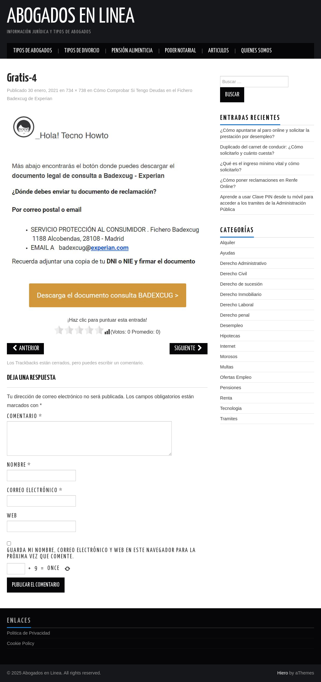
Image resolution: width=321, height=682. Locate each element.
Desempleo (231, 325)
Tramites (228, 418)
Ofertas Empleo (235, 377)
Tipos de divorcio (81, 51)
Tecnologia (231, 408)
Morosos (228, 356)
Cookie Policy (20, 643)
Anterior (25, 349)
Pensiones (230, 387)
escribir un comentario (120, 362)
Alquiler (227, 242)
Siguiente (188, 349)
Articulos (218, 51)
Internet (227, 346)
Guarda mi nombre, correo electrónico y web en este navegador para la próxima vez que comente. (101, 554)
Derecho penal (235, 315)
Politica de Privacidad (28, 633)
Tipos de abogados (32, 51)
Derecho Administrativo (243, 263)
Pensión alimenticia (132, 51)
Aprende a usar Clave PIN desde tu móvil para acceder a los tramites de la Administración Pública (266, 203)
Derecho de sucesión (241, 284)
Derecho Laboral (236, 304)
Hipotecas (230, 335)
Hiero (282, 672)
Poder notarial (180, 51)
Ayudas (227, 252)
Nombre (19, 465)
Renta (226, 397)
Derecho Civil (233, 273)
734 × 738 (76, 90)
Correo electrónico (35, 490)
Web (12, 516)
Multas (226, 366)
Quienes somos (256, 51)
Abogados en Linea (70, 17)
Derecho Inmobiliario (240, 294)
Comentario (24, 416)
